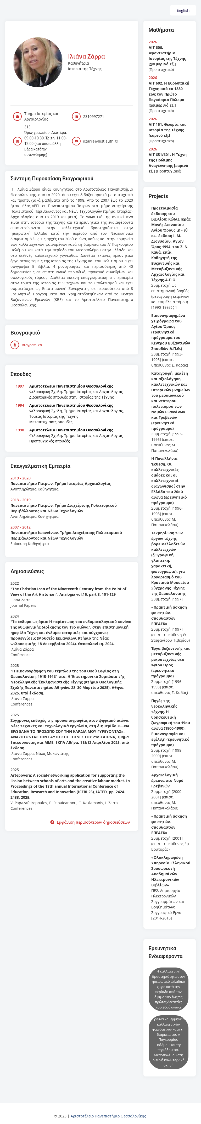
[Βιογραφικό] (14, 345)
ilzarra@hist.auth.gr (100, 141)
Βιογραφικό (32, 344)
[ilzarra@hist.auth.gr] (76, 141)
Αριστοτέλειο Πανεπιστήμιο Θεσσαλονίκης (108, 1115)
